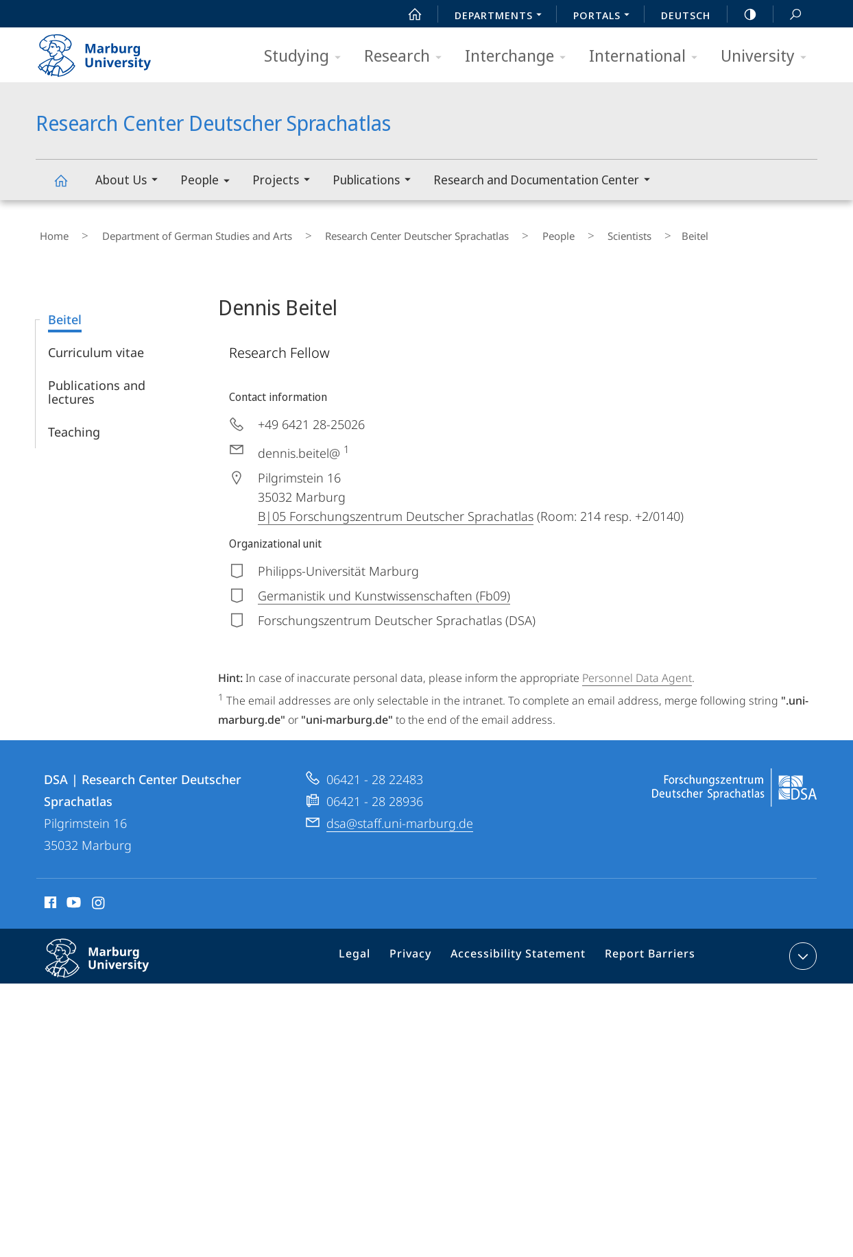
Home (50, 232)
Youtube (72, 896)
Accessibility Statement (523, 950)
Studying (307, 56)
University (768, 56)
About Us (131, 181)
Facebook (49, 896)
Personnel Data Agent (637, 669)
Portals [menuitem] (605, 16)
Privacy (423, 950)
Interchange (520, 56)
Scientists (564, 232)
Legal (372, 950)
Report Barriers (646, 950)
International (647, 56)
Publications (376, 181)
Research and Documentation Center (546, 181)
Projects (285, 181)
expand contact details (801, 948)
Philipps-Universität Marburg (112, 961)
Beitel (65, 311)
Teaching (74, 423)
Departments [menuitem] (502, 16)
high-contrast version (743, 14)
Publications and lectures (96, 384)
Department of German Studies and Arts (177, 232)
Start (407, 14)
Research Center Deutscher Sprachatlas (68, 186)
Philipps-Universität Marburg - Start (109, 51)
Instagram (99, 896)
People (209, 182)
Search (787, 15)
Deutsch (685, 15)
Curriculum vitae (96, 344)
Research (407, 56)
